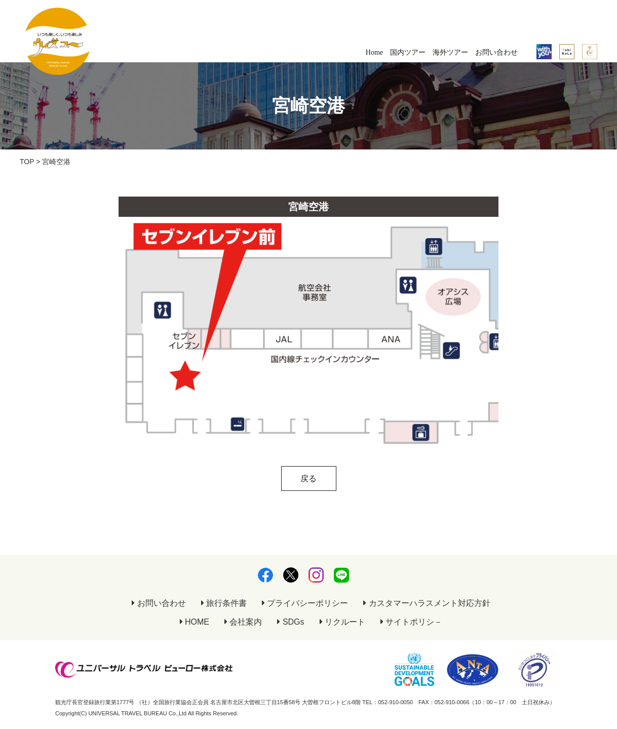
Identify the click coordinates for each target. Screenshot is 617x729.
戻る (308, 478)
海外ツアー (450, 52)
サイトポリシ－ (411, 622)
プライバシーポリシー (305, 603)
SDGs (290, 622)
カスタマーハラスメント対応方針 (426, 603)
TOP (27, 162)
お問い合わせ (496, 52)
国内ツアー (408, 52)
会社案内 (243, 622)
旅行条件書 (224, 603)
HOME (194, 622)
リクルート (342, 622)
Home (374, 52)
